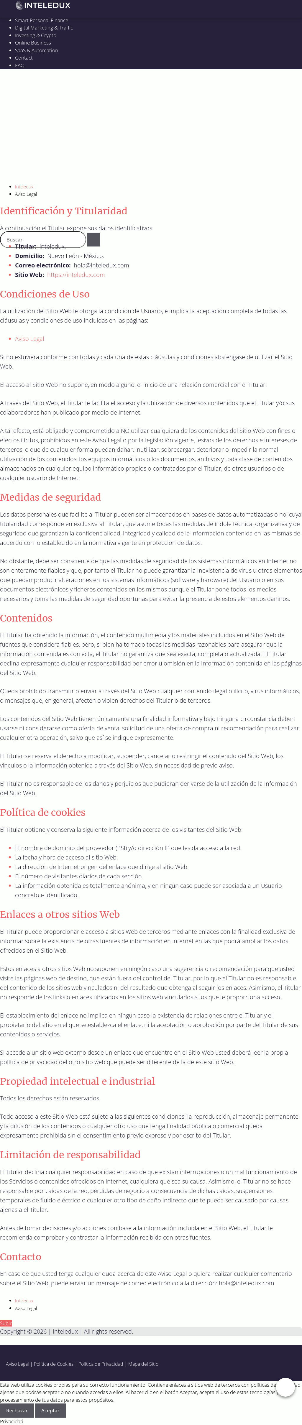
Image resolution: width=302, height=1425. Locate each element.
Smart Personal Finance (41, 20)
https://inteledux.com (76, 275)
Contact (24, 57)
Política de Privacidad (100, 1364)
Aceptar (50, 1410)
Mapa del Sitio (143, 1364)
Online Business (33, 42)
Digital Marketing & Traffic (44, 27)
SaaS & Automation (36, 50)
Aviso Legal (29, 339)
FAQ (19, 65)
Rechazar (17, 1410)
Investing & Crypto (35, 35)
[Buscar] (93, 240)
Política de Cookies (53, 1364)
